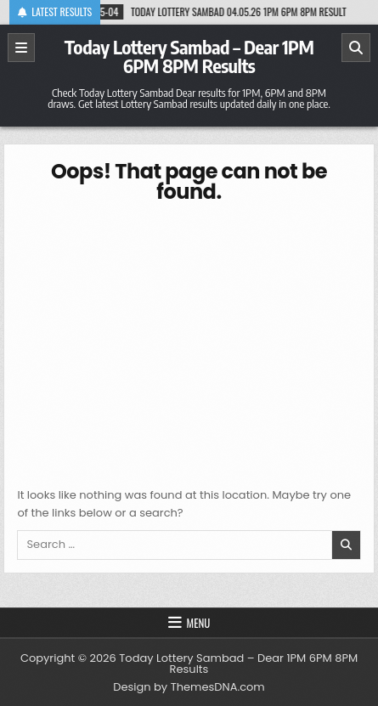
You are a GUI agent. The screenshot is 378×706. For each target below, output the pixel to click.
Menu (199, 622)
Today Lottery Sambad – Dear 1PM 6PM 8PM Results (189, 56)
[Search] (355, 47)
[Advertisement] (189, 342)
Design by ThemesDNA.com (188, 687)
